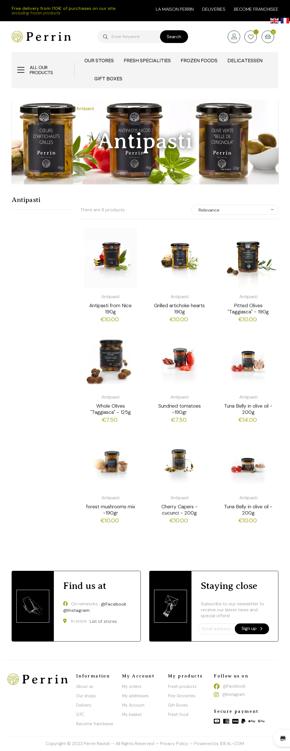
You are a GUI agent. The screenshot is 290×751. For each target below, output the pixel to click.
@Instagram (76, 611)
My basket (132, 714)
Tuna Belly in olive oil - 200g (248, 409)
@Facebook (113, 604)
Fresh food (178, 714)
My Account (133, 705)
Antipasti (26, 199)
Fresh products (182, 686)
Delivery (83, 705)
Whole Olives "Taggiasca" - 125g (110, 409)
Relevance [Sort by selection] (209, 210)
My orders (131, 686)
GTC (80, 714)
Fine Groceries (181, 695)
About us (84, 686)
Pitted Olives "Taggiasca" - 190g (248, 308)
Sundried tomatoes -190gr (179, 409)
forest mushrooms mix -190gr (110, 509)
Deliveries (213, 9)
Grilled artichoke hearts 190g (179, 308)
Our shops (86, 695)
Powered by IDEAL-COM (219, 743)
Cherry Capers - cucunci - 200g (179, 509)
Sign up (252, 628)
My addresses (135, 695)
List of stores (103, 621)
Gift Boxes (178, 705)
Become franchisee (256, 9)
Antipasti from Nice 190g (110, 308)
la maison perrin (175, 9)
